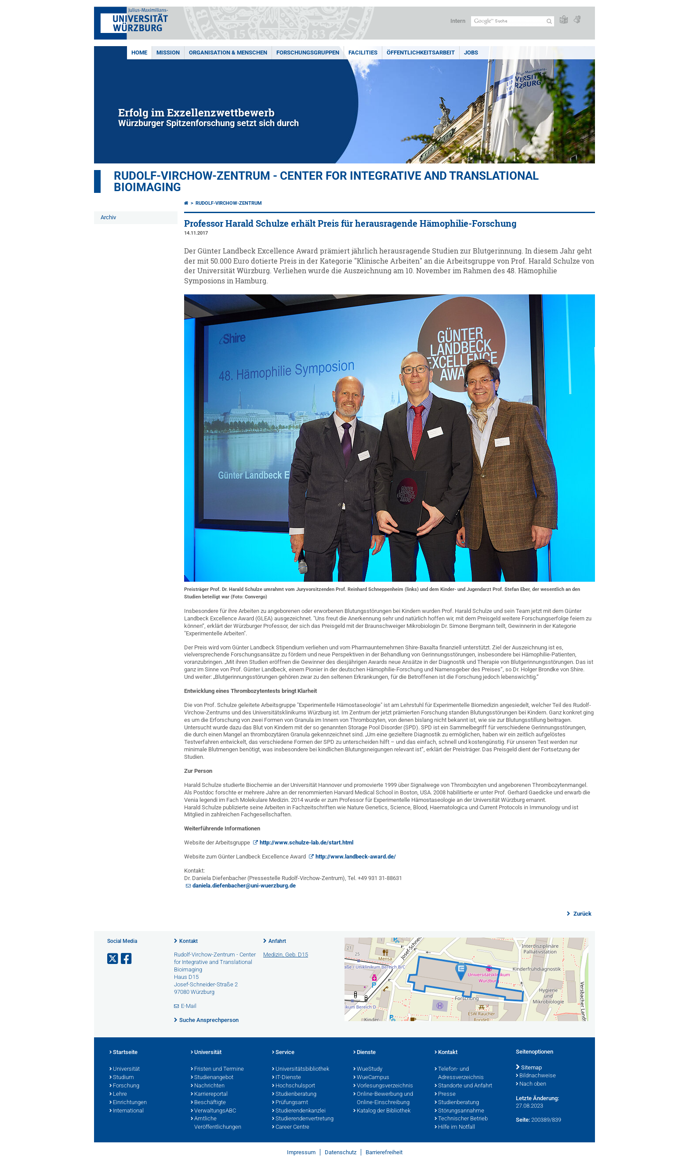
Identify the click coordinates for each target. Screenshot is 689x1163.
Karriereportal (209, 1094)
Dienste (364, 1053)
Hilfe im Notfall (455, 1127)
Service (283, 1053)
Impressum (301, 1152)
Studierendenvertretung (303, 1119)
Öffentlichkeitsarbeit (421, 52)
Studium (121, 1078)
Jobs (471, 52)
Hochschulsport (293, 1086)
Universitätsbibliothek (300, 1069)
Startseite (123, 1053)
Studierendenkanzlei (299, 1111)
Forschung (124, 1086)
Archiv (108, 217)
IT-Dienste (286, 1078)
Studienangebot (212, 1078)
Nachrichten (208, 1086)
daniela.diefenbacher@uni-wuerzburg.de (244, 885)
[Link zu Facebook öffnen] (127, 959)
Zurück (581, 913)
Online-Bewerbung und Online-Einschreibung (383, 1099)
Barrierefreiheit (384, 1152)
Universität (124, 1069)
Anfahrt (277, 941)
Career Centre (290, 1127)
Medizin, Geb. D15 (285, 954)
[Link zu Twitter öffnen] (113, 959)
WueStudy (367, 1069)
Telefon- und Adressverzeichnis (459, 1073)
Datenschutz (340, 1152)
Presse (445, 1094)
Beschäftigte (208, 1103)
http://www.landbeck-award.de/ (355, 856)
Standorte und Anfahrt (463, 1086)
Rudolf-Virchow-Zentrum (229, 203)
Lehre (118, 1094)
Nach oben (531, 1084)
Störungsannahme (459, 1111)
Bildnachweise (536, 1076)
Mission (168, 52)
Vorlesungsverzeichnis (383, 1086)
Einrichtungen (128, 1103)
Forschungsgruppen (307, 52)
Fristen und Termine (217, 1069)
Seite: (523, 1119)
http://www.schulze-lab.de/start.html (306, 842)
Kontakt (188, 941)
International (126, 1111)
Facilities (362, 52)
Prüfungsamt (290, 1103)
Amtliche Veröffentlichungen (216, 1123)
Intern (457, 21)
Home (139, 52)
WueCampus (371, 1078)
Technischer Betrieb (461, 1119)
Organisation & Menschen (228, 52)
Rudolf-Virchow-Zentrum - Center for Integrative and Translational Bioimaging (326, 181)
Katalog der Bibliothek (381, 1111)
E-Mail (188, 1006)
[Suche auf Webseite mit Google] (512, 21)
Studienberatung (294, 1094)
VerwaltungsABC (213, 1111)
